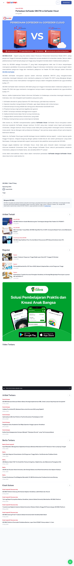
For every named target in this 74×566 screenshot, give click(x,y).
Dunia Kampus (16, 237)
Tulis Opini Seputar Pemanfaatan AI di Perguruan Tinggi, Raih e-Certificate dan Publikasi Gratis (29, 454)
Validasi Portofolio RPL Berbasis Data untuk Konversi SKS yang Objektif (23, 409)
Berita (3, 444)
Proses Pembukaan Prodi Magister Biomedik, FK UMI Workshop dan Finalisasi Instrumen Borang (30, 477)
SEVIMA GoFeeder (8, 72)
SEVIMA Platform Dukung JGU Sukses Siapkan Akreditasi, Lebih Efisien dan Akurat (26, 491)
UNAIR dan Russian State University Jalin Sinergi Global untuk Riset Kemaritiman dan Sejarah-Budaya (31, 469)
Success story (14, 489)
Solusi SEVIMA (19, 8)
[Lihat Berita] (7, 221)
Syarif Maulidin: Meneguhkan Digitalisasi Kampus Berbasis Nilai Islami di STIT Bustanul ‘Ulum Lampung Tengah (34, 446)
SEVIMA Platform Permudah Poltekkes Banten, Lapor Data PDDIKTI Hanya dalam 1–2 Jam (28, 522)
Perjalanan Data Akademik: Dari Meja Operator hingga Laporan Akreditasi (23, 424)
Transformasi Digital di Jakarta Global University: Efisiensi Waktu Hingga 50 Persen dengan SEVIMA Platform (33, 507)
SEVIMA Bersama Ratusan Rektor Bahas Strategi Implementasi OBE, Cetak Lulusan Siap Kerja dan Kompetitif (33, 401)
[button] (70, 562)
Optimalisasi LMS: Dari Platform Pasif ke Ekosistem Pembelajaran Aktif (22, 417)
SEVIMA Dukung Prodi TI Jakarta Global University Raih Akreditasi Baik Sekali (24, 514)
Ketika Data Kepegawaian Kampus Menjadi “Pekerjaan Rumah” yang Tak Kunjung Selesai (28, 432)
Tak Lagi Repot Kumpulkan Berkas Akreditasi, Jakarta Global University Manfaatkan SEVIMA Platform (31, 499)
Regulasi (15, 255)
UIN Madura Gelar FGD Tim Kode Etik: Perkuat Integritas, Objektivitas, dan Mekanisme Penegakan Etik (31, 462)
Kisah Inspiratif (10, 444)
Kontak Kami (66, 2)
